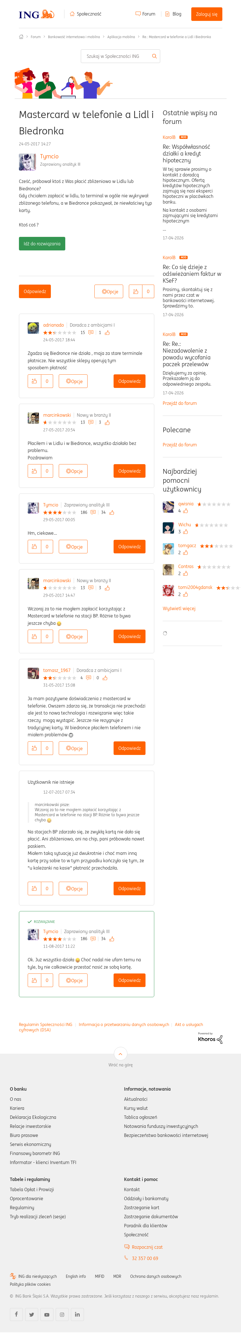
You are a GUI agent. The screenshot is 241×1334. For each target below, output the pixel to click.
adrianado (53, 325)
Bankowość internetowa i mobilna (74, 37)
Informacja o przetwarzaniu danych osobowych (124, 1024)
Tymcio (49, 156)
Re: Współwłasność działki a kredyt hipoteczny (186, 153)
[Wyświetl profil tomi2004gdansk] (196, 587)
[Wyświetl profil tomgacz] (188, 545)
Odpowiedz (35, 291)
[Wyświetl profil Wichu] (186, 524)
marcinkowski (57, 415)
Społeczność (89, 14)
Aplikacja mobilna (121, 37)
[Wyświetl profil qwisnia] (187, 503)
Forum (148, 14)
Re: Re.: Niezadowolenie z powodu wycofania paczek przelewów (186, 354)
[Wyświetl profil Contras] (187, 566)
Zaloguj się (207, 14)
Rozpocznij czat (147, 1247)
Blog (177, 14)
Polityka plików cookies (30, 1284)
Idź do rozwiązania (42, 243)
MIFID (99, 1276)
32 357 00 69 (145, 1258)
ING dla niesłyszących (37, 1276)
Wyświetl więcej (179, 608)
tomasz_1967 (57, 670)
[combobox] (120, 56)
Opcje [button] (112, 291)
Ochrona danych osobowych (155, 1276)
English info (76, 1276)
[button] (135, 291)
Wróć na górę (120, 1064)
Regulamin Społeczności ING (45, 1024)
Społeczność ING (21, 36)
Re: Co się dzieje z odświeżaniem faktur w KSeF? (192, 274)
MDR (117, 1276)
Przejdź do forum (180, 403)
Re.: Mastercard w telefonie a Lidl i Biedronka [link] (176, 37)
